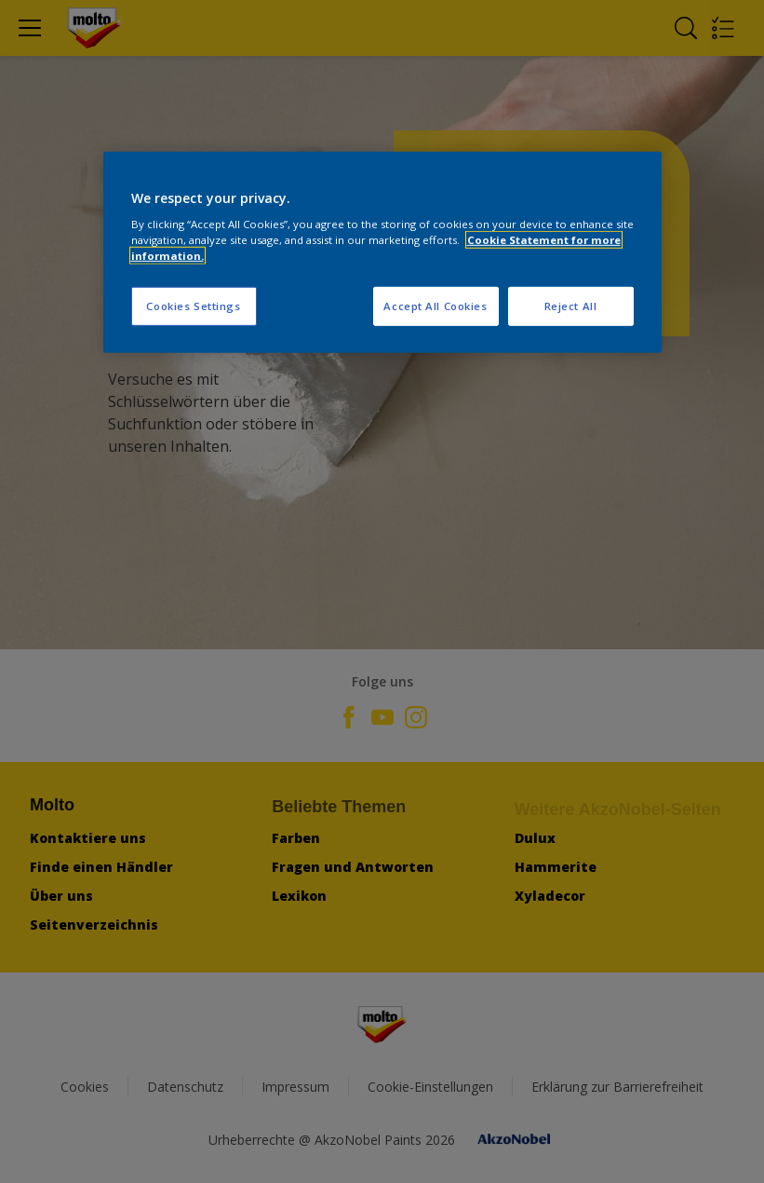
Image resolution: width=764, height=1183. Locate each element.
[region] (382, 252)
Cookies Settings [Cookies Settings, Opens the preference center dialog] (193, 306)
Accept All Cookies (435, 306)
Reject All (570, 306)
